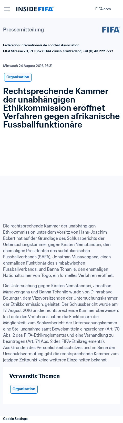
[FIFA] (35, 9)
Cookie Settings (15, 419)
